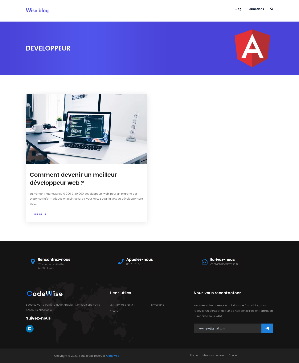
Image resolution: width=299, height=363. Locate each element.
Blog (238, 9)
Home (194, 355)
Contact (115, 311)
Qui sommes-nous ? (122, 305)
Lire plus (39, 214)
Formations (256, 9)
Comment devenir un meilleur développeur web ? (73, 179)
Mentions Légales (213, 355)
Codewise (112, 356)
